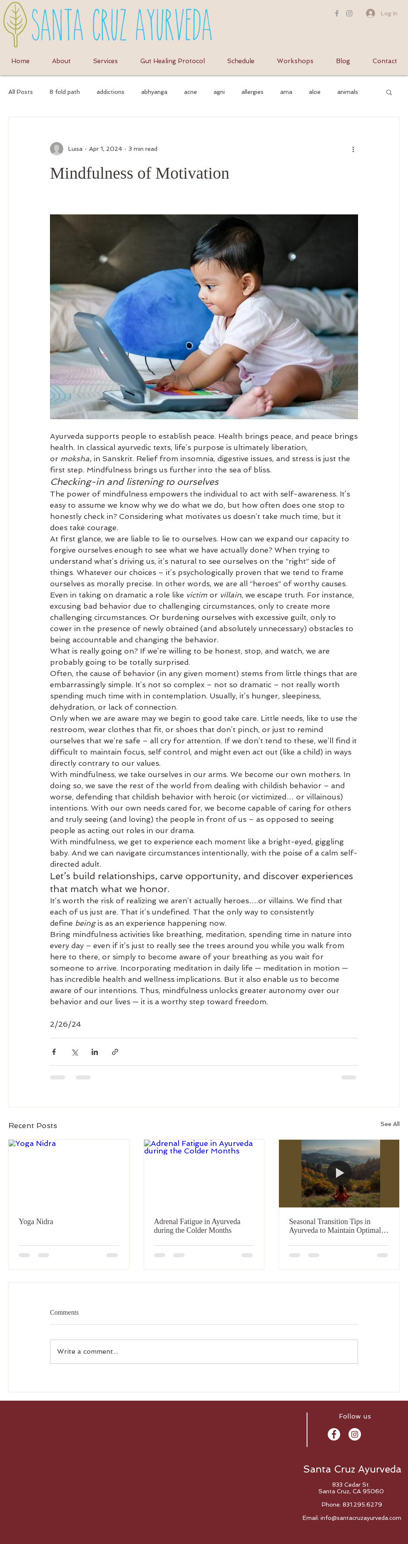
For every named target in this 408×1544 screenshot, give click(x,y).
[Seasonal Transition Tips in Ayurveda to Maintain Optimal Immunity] (339, 1173)
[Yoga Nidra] (69, 1173)
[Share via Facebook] (54, 1052)
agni (219, 92)
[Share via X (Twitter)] (74, 1052)
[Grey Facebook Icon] (337, 13)
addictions (110, 92)
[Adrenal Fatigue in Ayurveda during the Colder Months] (204, 1173)
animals (347, 92)
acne (190, 92)
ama (286, 92)
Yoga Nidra (36, 1221)
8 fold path (65, 92)
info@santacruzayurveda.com (361, 1517)
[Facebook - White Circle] (334, 1434)
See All (390, 1124)
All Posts (20, 92)
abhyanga (154, 92)
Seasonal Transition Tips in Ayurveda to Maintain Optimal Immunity (335, 1226)
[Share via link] (115, 1052)
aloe (315, 92)
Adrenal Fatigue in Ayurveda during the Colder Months (197, 1225)
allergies (252, 92)
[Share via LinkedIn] (95, 1052)
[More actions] (353, 149)
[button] (389, 92)
